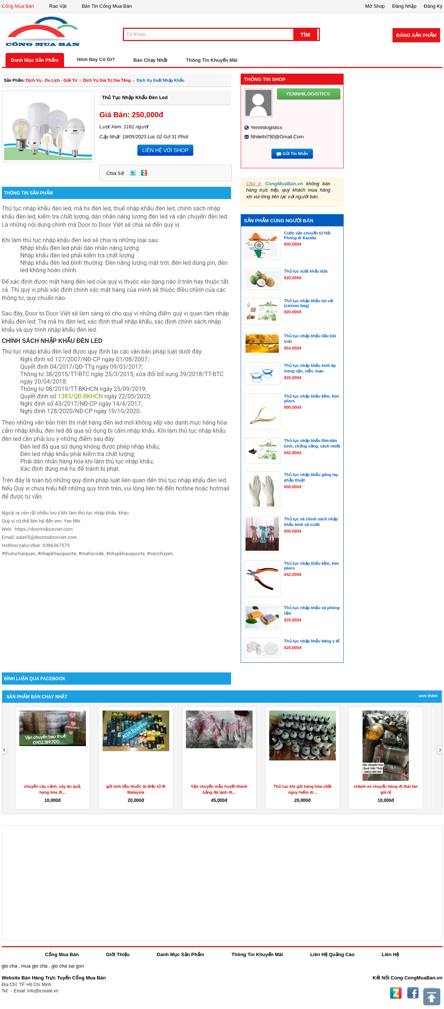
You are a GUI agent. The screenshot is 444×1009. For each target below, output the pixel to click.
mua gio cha (34, 966)
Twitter (133, 173)
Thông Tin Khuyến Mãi (211, 60)
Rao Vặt (58, 6)
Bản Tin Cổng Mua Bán (107, 6)
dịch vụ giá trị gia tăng (107, 80)
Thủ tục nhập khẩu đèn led (134, 97)
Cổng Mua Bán (18, 6)
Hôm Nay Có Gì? (96, 59)
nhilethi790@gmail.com (277, 136)
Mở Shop (375, 6)
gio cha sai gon (67, 966)
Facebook (413, 993)
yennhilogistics (266, 127)
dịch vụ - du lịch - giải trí (51, 80)
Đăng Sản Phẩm (416, 35)
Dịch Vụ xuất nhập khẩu (160, 80)
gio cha (9, 966)
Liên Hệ (390, 954)
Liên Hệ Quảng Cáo (332, 954)
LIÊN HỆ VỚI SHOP (165, 150)
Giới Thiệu (117, 954)
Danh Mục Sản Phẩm (35, 60)
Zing (144, 173)
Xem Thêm (427, 696)
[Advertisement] (116, 609)
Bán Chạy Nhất (150, 60)
